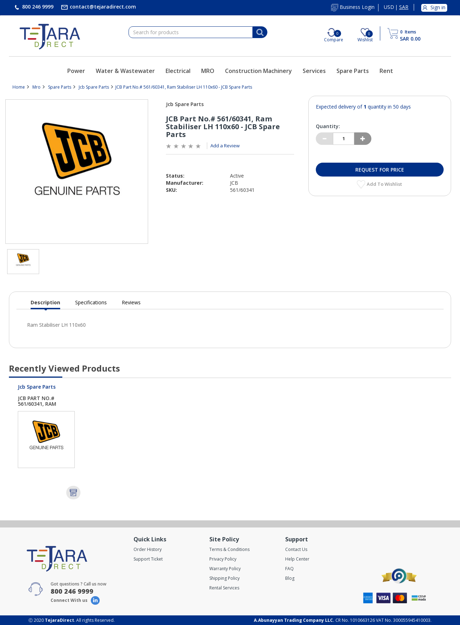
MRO (207, 71)
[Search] (260, 32)
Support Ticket (148, 559)
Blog (289, 578)
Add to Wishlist (385, 184)
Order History (148, 549)
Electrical (178, 71)
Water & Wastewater (125, 71)
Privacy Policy (222, 559)
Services (314, 71)
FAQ (289, 569)
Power (76, 71)
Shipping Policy (224, 578)
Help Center (297, 559)
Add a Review (225, 145)
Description (45, 304)
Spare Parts (352, 71)
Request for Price (379, 169)
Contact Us (296, 549)
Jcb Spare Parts (94, 87)
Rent (386, 71)
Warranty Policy (225, 569)
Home (18, 87)
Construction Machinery (258, 71)
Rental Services (224, 588)
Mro (36, 87)
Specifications (91, 302)
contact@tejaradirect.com (102, 6)
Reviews (131, 302)
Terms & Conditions (229, 549)
